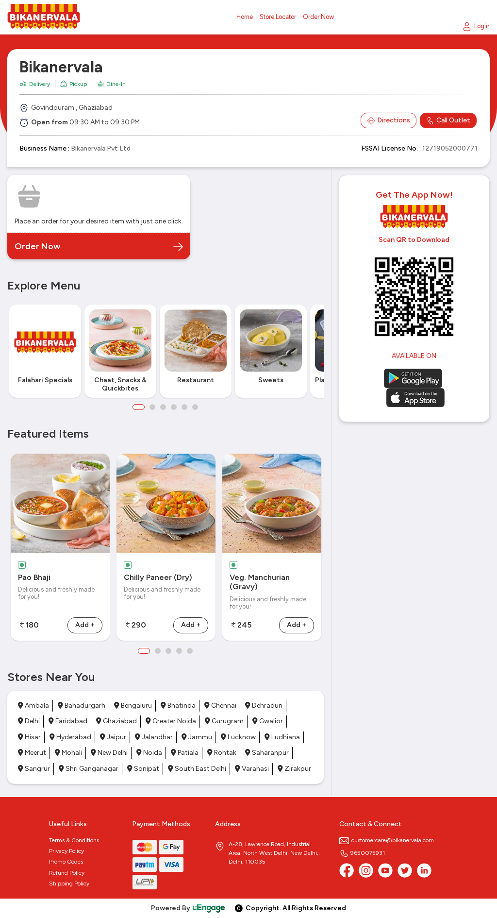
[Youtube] (385, 870)
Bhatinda (178, 705)
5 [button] (184, 407)
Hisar (29, 737)
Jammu (197, 737)
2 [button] (152, 407)
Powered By (188, 908)
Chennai (220, 705)
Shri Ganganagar (88, 769)
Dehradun (263, 705)
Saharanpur (267, 752)
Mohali (68, 752)
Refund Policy (66, 872)
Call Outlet (448, 120)
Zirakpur (294, 769)
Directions (388, 120)
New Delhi (109, 752)
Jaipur (113, 737)
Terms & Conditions (74, 840)
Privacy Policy (66, 851)
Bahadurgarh (81, 705)
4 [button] (174, 407)
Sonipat (143, 769)
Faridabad (68, 721)
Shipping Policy (69, 883)
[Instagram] (366, 870)
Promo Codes (66, 861)
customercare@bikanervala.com (386, 840)
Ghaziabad (116, 721)
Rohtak (221, 752)
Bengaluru (133, 705)
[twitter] (405, 870)
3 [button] (163, 407)
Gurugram (224, 721)
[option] (45, 351)
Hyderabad (70, 737)
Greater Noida (171, 721)
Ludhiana (282, 737)
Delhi (29, 721)
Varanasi (252, 769)
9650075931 (362, 853)
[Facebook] (346, 870)
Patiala (185, 752)
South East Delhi (197, 769)
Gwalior (267, 721)
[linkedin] (424, 870)
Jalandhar (154, 737)
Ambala (33, 705)
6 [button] (195, 407)
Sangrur (34, 769)
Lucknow (238, 737)
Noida (149, 752)
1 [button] (139, 407)
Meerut (32, 752)
